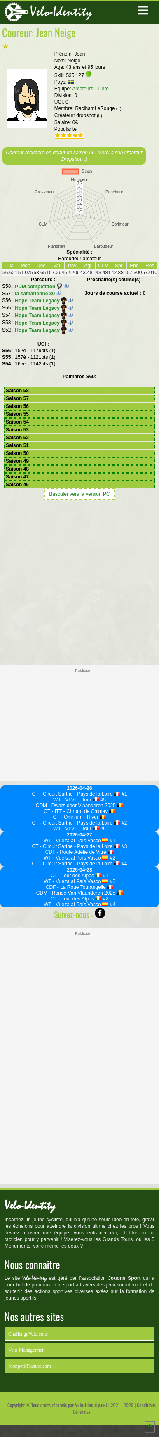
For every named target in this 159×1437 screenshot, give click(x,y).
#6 (102, 829)
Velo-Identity (61, 12)
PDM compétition (38, 287)
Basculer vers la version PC (79, 494)
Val (56, 266)
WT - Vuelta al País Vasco (76, 840)
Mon (25, 266)
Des (41, 266)
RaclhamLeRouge (98, 108)
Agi (87, 266)
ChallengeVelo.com (27, 1334)
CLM (103, 266)
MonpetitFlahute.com (29, 1366)
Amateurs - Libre (90, 89)
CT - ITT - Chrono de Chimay (79, 811)
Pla (10, 266)
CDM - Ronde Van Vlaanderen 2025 (79, 893)
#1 (123, 794)
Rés (149, 266)
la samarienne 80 (35, 294)
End (134, 266)
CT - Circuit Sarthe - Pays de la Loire (76, 794)
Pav (72, 266)
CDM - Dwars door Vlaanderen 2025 (80, 805)
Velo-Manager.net (26, 1350)
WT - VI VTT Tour (76, 800)
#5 (102, 800)
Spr (119, 266)
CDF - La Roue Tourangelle (79, 887)
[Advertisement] (79, 581)
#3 (123, 846)
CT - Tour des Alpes (76, 876)
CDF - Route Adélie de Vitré (79, 852)
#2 (123, 823)
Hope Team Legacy (40, 301)
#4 (123, 864)
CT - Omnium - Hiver (79, 817)
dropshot (89, 115)
